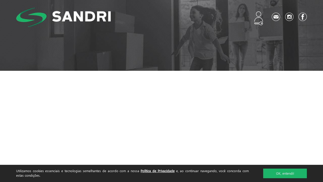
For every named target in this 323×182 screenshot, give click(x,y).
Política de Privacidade (157, 171)
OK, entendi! (285, 173)
